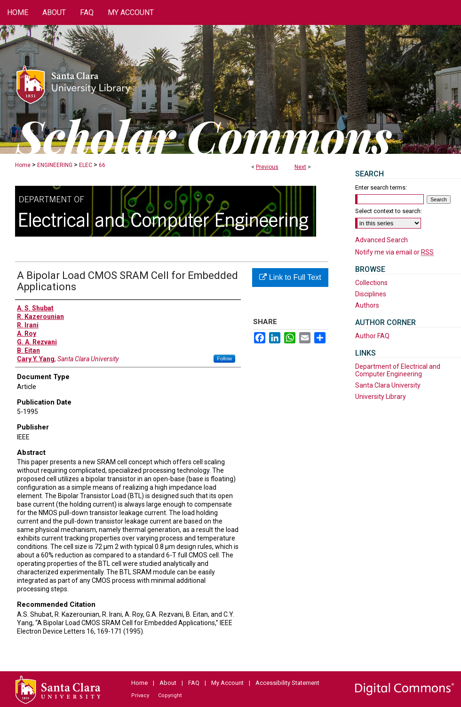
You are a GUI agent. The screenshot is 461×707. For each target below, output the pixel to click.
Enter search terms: (381, 187)
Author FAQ (372, 336)
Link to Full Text (290, 277)
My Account (227, 682)
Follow (224, 358)
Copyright (170, 695)
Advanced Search (381, 240)
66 (102, 165)
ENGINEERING (54, 165)
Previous (267, 167)
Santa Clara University (388, 385)
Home (23, 165)
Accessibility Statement (287, 682)
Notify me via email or (394, 252)
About (167, 682)
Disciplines (370, 294)
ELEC (85, 165)
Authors (367, 305)
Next (300, 167)
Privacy (140, 695)
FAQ (193, 682)
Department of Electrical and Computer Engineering (397, 370)
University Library (380, 396)
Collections (371, 282)
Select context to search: (388, 210)
